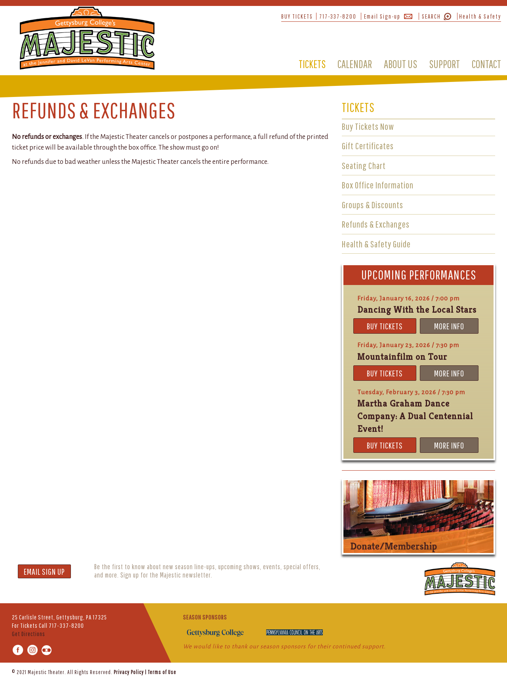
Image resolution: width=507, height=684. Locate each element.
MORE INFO (449, 326)
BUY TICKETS (297, 16)
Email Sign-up (382, 16)
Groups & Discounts (372, 204)
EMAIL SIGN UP (44, 571)
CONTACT (486, 63)
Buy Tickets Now (368, 126)
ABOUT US (400, 63)
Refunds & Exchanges (376, 224)
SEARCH (431, 16)
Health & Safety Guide (376, 243)
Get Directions (28, 633)
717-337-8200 (337, 16)
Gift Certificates (368, 145)
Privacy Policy (129, 672)
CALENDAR (354, 63)
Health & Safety (480, 16)
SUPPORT (444, 63)
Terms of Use (162, 672)
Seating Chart (364, 165)
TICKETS (312, 63)
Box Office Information (378, 184)
